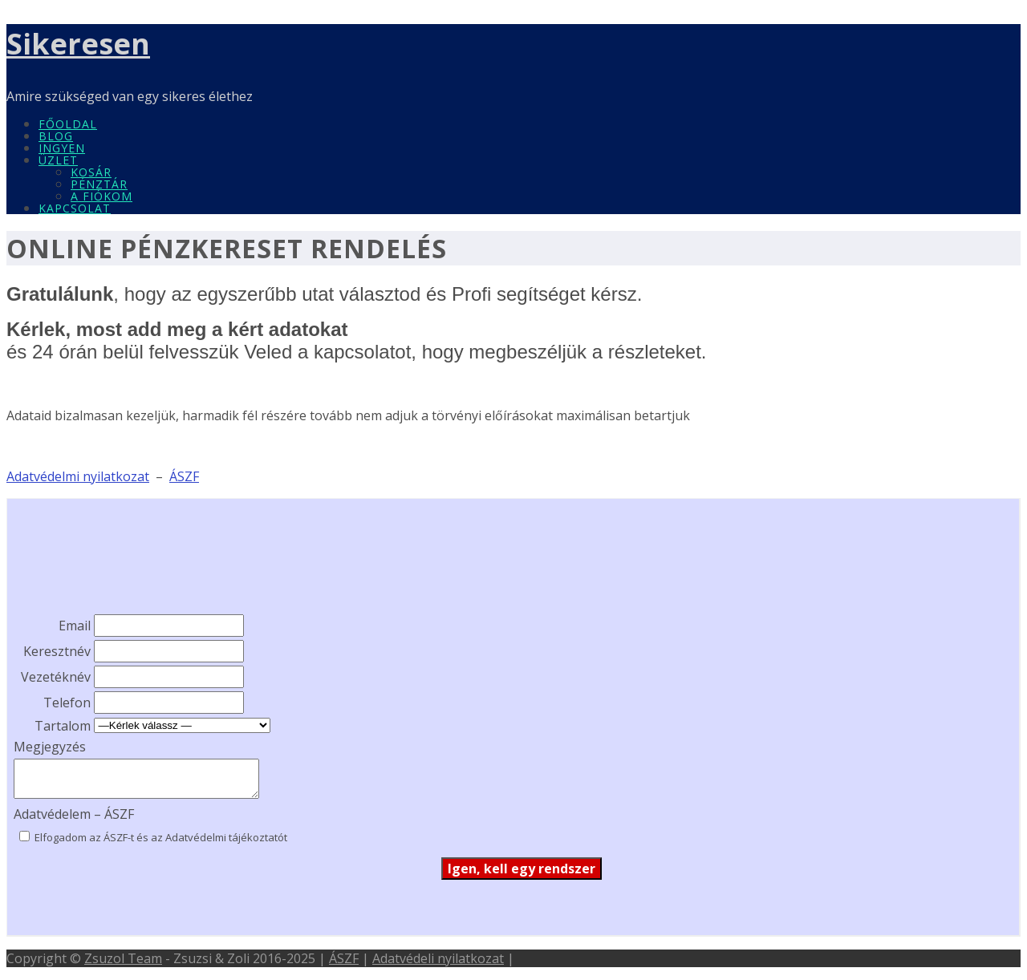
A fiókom (101, 196)
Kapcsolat (75, 208)
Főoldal (68, 124)
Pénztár (99, 184)
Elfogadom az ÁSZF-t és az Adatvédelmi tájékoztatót (159, 837)
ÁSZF (344, 958)
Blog (56, 136)
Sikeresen (78, 43)
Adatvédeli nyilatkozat (438, 958)
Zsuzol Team (123, 958)
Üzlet (58, 160)
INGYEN (62, 148)
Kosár (91, 172)
